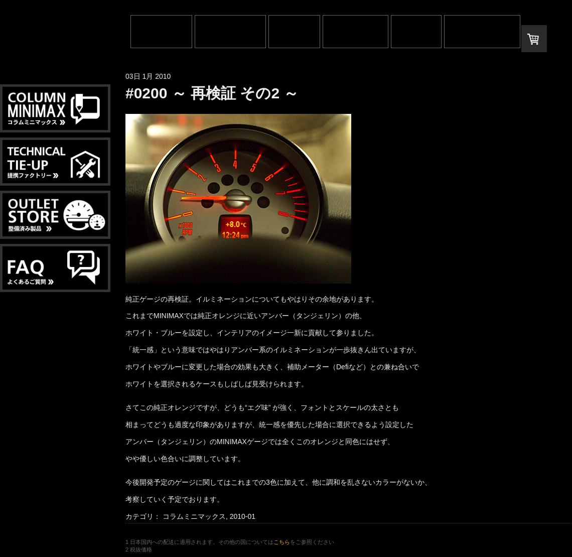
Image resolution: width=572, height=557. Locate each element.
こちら (281, 542)
